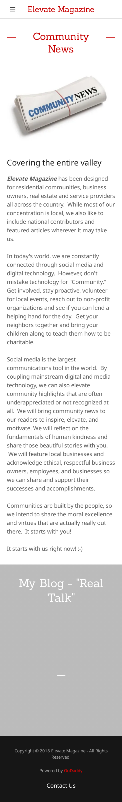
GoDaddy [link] (73, 770)
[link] (61, 9)
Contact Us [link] (61, 785)
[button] (15, 9)
